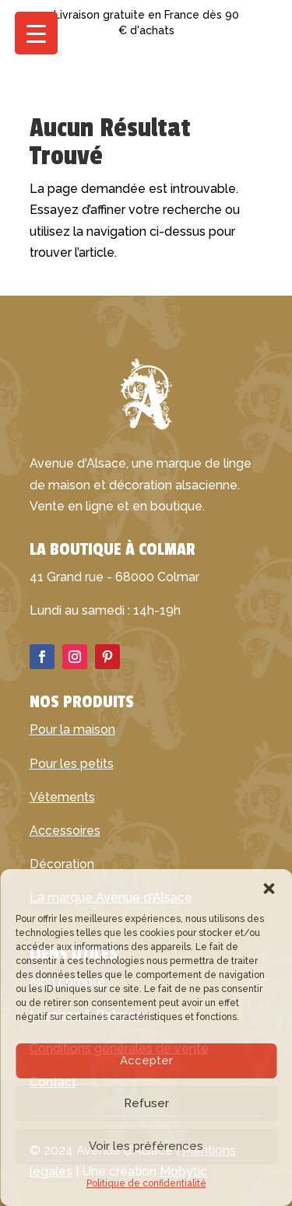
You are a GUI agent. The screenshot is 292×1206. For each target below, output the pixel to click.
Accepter (146, 1060)
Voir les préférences (146, 1146)
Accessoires (65, 830)
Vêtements (62, 797)
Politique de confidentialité (146, 1183)
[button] (268, 888)
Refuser (146, 1103)
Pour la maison (72, 729)
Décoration (62, 864)
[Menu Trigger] (36, 33)
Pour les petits (72, 763)
